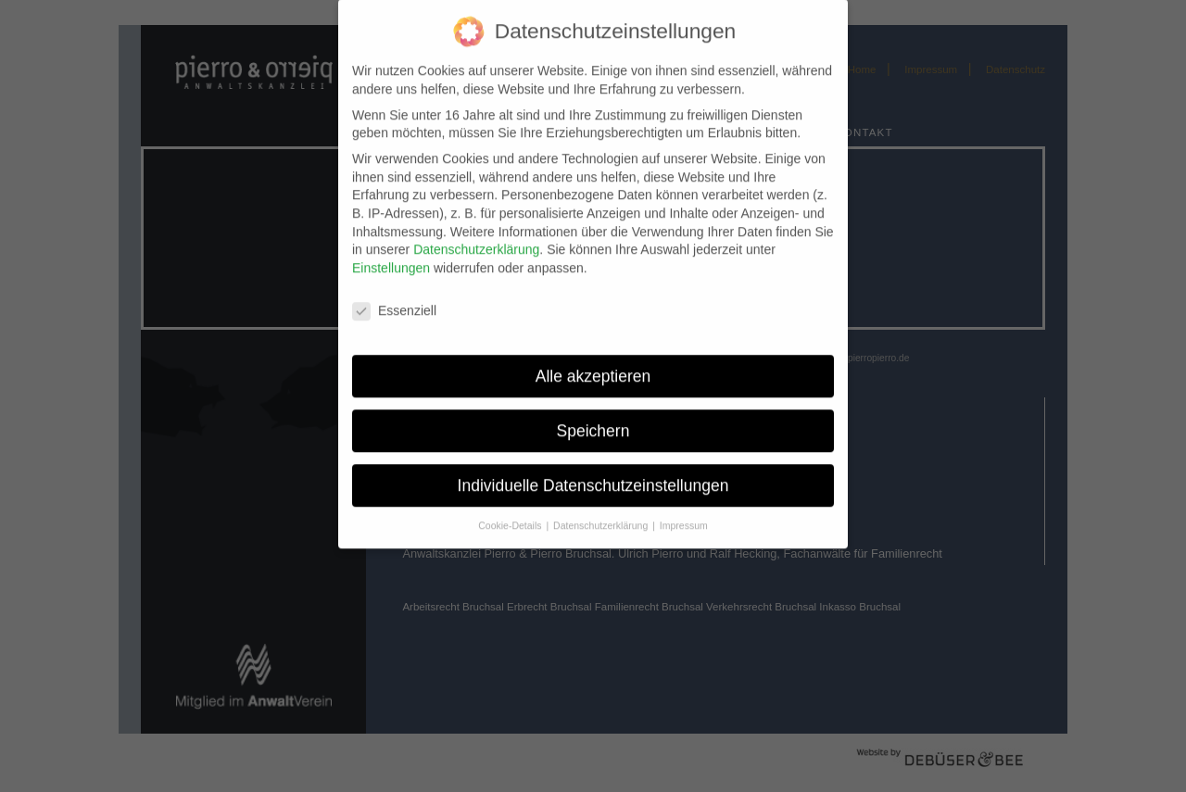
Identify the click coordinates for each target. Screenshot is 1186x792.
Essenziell (394, 300)
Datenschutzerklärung (476, 239)
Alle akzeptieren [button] (593, 366)
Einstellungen (391, 257)
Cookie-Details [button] (511, 515)
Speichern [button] (593, 420)
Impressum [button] (684, 515)
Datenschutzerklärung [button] (601, 515)
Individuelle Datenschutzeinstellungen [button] (593, 474)
